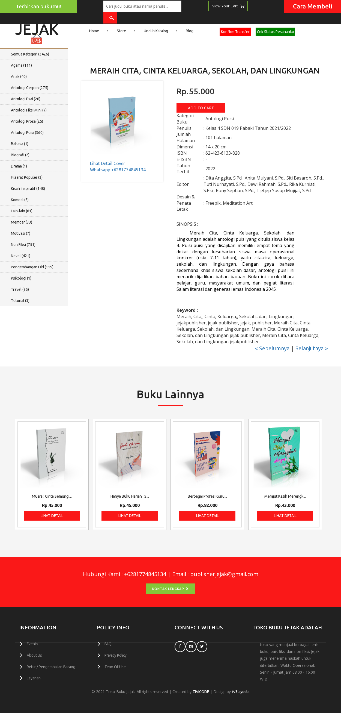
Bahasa (19, 144)
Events (32, 644)
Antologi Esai (25, 99)
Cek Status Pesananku (276, 32)
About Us (34, 655)
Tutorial (20, 300)
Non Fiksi (23, 244)
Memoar (21, 222)
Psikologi (21, 278)
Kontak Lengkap (170, 589)
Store (121, 31)
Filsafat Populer (27, 177)
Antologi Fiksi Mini (29, 110)
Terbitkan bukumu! (38, 6)
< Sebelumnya (272, 348)
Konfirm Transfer (236, 32)
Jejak (37, 27)
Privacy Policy (115, 655)
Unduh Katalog (156, 31)
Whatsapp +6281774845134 (118, 169)
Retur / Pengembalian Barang (51, 666)
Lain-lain (21, 211)
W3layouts (241, 692)
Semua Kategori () (30, 54)
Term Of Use (115, 666)
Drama (19, 166)
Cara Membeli (312, 6)
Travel (20, 289)
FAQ (108, 644)
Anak (19, 76)
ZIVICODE (200, 692)
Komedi (20, 200)
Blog (190, 31)
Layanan (34, 677)
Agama (21, 65)
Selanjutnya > (311, 348)
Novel (20, 256)
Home (94, 31)
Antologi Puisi (27, 132)
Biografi (20, 155)
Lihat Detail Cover (107, 163)
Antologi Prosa (27, 121)
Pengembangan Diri (32, 267)
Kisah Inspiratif (28, 188)
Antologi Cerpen (29, 88)
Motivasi (20, 233)
